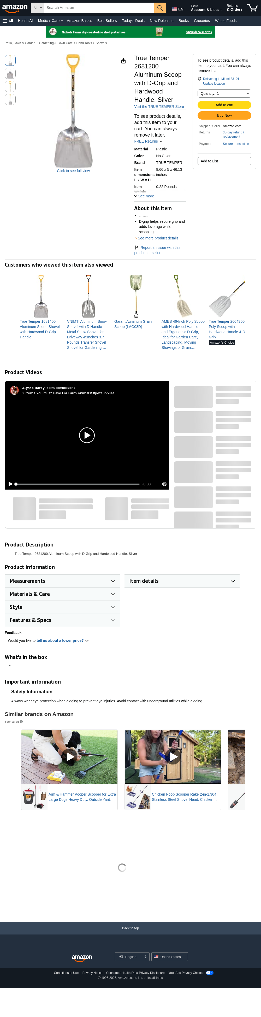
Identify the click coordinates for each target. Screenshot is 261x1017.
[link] (41, 329)
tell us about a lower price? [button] (63, 640)
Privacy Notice (92, 973)
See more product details (158, 238)
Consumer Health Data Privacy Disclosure (135, 973)
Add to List (209, 161)
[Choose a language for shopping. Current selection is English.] (128, 956)
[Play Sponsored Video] (69, 757)
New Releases (161, 21)
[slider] (78, 484)
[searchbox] (99, 8)
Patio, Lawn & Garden (20, 43)
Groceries (202, 21)
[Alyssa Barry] (33, 387)
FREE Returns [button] (148, 141)
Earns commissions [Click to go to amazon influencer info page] (61, 388)
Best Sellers (107, 21)
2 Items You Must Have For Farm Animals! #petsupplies (68, 393)
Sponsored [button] (14, 721)
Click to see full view (73, 171)
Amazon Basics (79, 21)
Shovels (101, 43)
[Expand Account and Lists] (221, 10)
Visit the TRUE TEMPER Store (159, 106)
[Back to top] (130, 933)
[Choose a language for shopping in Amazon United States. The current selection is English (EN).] (176, 8)
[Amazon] (15, 7)
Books (184, 21)
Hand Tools (84, 43)
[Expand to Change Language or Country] (145, 957)
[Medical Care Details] (62, 20)
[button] (7, 21)
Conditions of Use (66, 973)
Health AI (25, 21)
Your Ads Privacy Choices (186, 973)
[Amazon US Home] (82, 959)
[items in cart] (252, 7)
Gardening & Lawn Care (56, 43)
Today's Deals (133, 21)
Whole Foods (225, 21)
